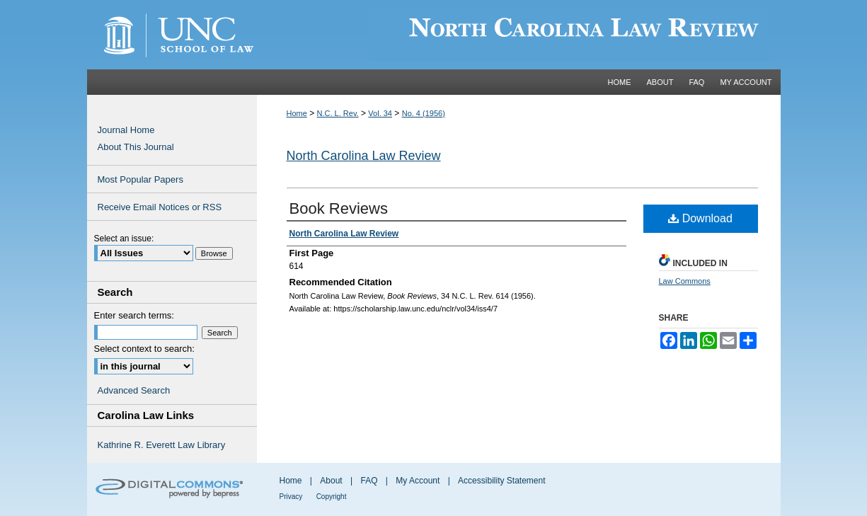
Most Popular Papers (140, 179)
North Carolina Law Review (364, 156)
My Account (418, 481)
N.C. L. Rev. (338, 113)
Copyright (331, 496)
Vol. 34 (380, 113)
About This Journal (136, 147)
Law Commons (685, 281)
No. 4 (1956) (423, 113)
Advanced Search (134, 390)
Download (700, 218)
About (331, 481)
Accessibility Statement (501, 481)
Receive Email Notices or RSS (160, 207)
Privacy (291, 496)
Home (297, 113)
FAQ (368, 481)
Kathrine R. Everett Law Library (162, 445)
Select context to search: (144, 348)
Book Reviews (338, 208)
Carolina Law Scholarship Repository (519, 34)
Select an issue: (124, 238)
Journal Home (126, 130)
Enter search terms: (134, 315)
